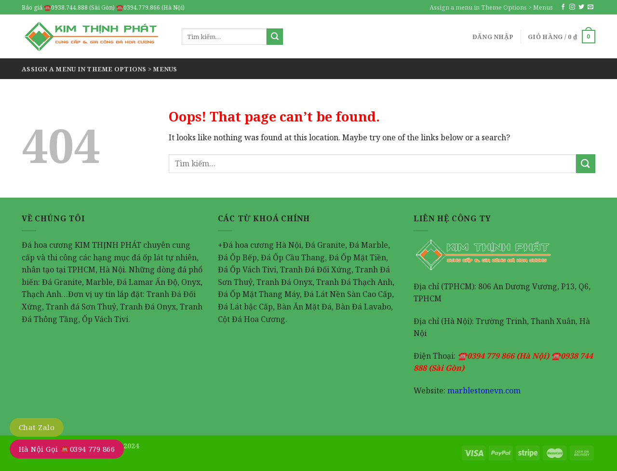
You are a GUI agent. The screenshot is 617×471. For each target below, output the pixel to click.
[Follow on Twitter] (581, 7)
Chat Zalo (36, 427)
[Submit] (275, 36)
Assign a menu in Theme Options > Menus (491, 7)
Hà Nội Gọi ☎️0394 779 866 (67, 449)
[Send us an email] (590, 7)
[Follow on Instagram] (572, 7)
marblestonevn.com (484, 390)
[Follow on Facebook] (563, 7)
